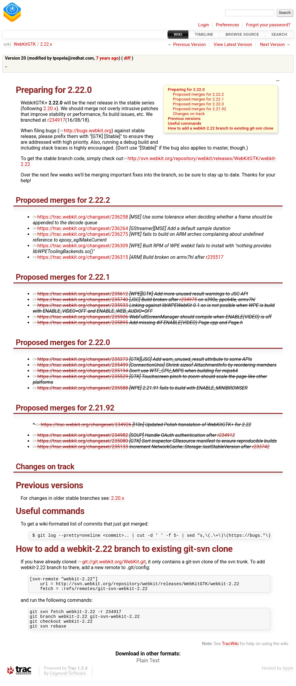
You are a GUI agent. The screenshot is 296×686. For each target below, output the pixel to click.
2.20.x (49, 108)
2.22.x (46, 44)
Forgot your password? (268, 25)
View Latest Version (233, 44)
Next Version (272, 44)
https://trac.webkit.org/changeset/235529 (80, 376)
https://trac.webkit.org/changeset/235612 (80, 294)
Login (203, 25)
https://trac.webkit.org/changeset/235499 (80, 365)
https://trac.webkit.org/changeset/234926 (83, 424)
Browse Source (242, 34)
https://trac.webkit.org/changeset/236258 (80, 217)
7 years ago (107, 58)
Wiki (178, 34)
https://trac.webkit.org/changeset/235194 (80, 371)
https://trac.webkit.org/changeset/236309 (80, 246)
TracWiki (230, 651)
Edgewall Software (68, 680)
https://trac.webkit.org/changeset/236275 (80, 234)
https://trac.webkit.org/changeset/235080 (80, 441)
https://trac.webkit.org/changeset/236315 (80, 257)
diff (127, 58)
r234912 (226, 435)
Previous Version (189, 44)
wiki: (7, 44)
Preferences (227, 25)
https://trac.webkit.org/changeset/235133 (80, 447)
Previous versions (184, 118)
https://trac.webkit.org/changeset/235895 (80, 322)
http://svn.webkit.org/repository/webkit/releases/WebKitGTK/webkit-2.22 (148, 161)
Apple (288, 675)
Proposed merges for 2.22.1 (198, 99)
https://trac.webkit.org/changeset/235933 (80, 305)
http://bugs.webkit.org (85, 131)
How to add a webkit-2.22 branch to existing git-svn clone (220, 128)
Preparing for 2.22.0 (186, 89)
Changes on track (189, 113)
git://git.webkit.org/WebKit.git (112, 563)
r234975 (188, 299)
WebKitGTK (25, 44)
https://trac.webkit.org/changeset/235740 (80, 299)
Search (279, 34)
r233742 (261, 447)
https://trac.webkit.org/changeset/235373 (80, 359)
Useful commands (184, 123)
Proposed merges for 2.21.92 (199, 108)
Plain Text (148, 668)
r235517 (215, 257)
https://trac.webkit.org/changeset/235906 (80, 317)
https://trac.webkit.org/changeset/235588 (80, 388)
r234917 (56, 120)
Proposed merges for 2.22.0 (198, 103)
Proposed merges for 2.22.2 (198, 94)
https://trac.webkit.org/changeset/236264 (80, 228)
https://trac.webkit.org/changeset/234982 (80, 435)
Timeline (204, 34)
